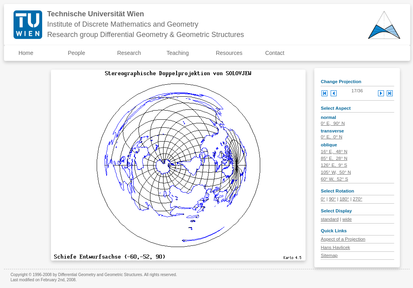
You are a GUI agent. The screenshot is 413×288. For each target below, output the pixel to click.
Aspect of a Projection (343, 239)
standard (330, 219)
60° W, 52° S (334, 179)
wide (347, 219)
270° (357, 199)
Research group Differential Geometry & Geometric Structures (145, 35)
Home (25, 53)
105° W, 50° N (336, 172)
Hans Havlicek (335, 247)
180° (344, 199)
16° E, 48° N (334, 151)
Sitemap (329, 255)
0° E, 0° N (331, 136)
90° (332, 199)
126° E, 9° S (334, 165)
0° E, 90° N (333, 123)
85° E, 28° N (334, 158)
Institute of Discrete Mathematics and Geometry (122, 24)
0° (323, 199)
